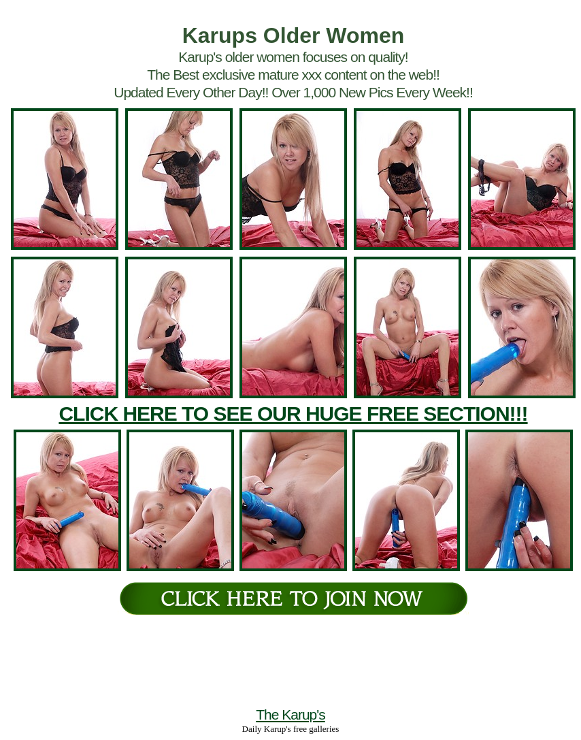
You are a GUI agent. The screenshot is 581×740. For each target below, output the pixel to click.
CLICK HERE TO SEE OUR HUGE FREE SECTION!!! (293, 413)
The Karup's (290, 714)
